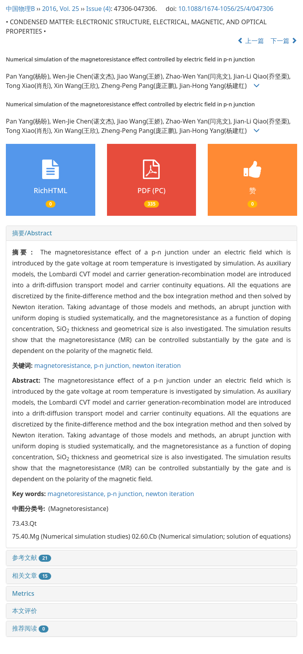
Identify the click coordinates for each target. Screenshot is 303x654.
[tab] (151, 233)
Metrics (23, 593)
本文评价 (24, 610)
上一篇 (250, 40)
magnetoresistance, (64, 365)
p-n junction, (113, 365)
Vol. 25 (69, 8)
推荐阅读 (30, 628)
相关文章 (31, 575)
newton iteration (156, 365)
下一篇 (284, 40)
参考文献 (31, 557)
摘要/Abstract (32, 233)
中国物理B (20, 8)
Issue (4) (98, 8)
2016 (49, 8)
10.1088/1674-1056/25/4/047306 (225, 8)
